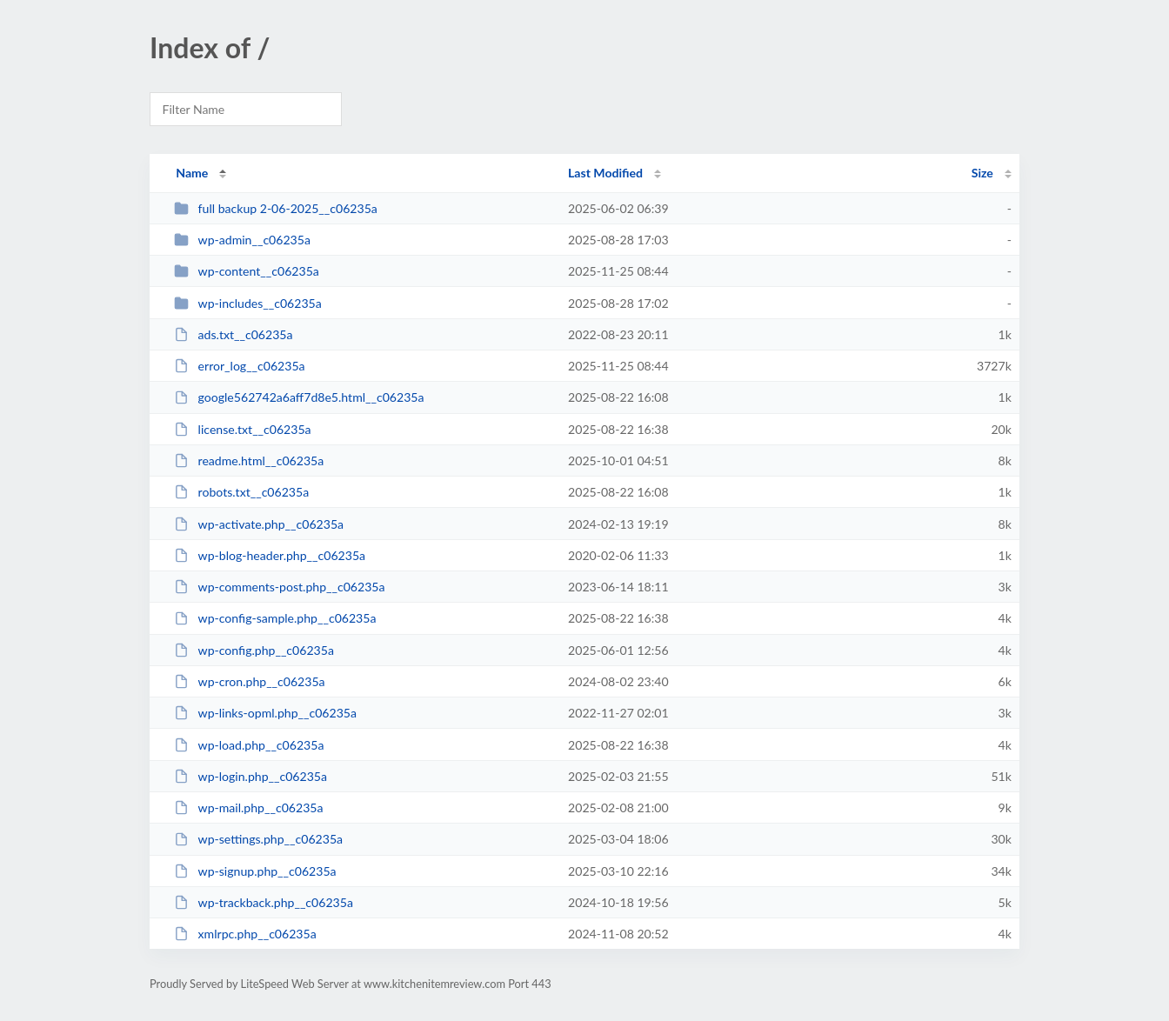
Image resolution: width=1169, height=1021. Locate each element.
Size (982, 172)
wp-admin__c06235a (242, 239)
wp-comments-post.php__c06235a (279, 586)
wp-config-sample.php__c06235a (275, 618)
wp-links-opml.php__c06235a (265, 712)
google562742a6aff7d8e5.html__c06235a (299, 397)
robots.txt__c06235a (241, 491)
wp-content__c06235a (246, 271)
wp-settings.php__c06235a (258, 838)
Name (192, 172)
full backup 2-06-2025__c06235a (275, 208)
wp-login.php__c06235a (250, 776)
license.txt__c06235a (242, 429)
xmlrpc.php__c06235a (245, 933)
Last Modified (605, 172)
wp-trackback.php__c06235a (263, 902)
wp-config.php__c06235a (254, 650)
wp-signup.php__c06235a (255, 871)
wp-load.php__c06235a (249, 744)
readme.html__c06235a (249, 460)
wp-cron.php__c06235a (249, 681)
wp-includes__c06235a (248, 303)
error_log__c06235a (239, 365)
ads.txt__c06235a (233, 334)
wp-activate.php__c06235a (259, 524)
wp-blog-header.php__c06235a (269, 555)
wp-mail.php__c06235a (248, 807)
